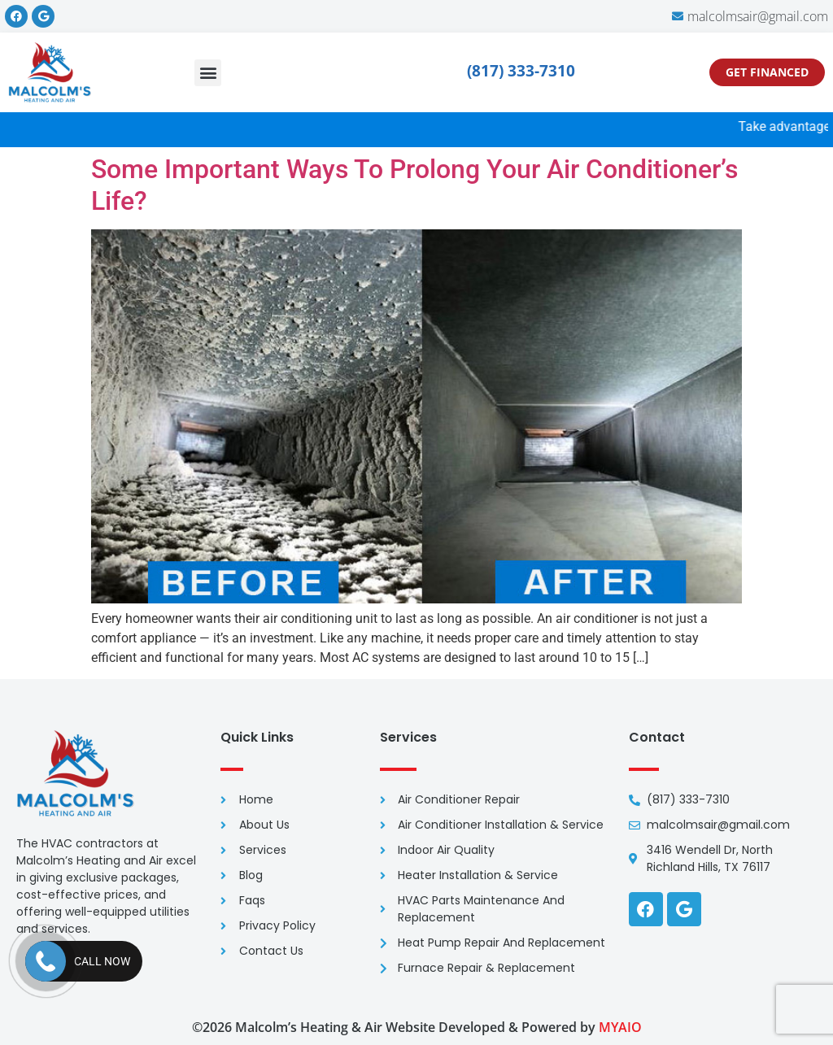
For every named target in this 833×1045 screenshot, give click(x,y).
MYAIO (620, 1027)
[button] (207, 72)
